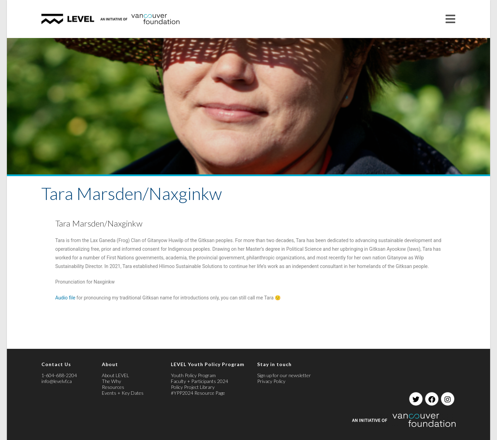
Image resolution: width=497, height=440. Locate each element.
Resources (113, 387)
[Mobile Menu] (451, 19)
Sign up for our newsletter (284, 375)
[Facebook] (432, 399)
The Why (111, 381)
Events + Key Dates (123, 393)
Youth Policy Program (193, 375)
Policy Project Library (193, 387)
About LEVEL (115, 375)
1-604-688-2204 (59, 375)
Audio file (65, 297)
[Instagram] (448, 399)
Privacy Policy (271, 381)
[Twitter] (416, 399)
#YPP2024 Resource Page (198, 393)
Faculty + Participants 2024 (199, 381)
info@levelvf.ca (56, 381)
